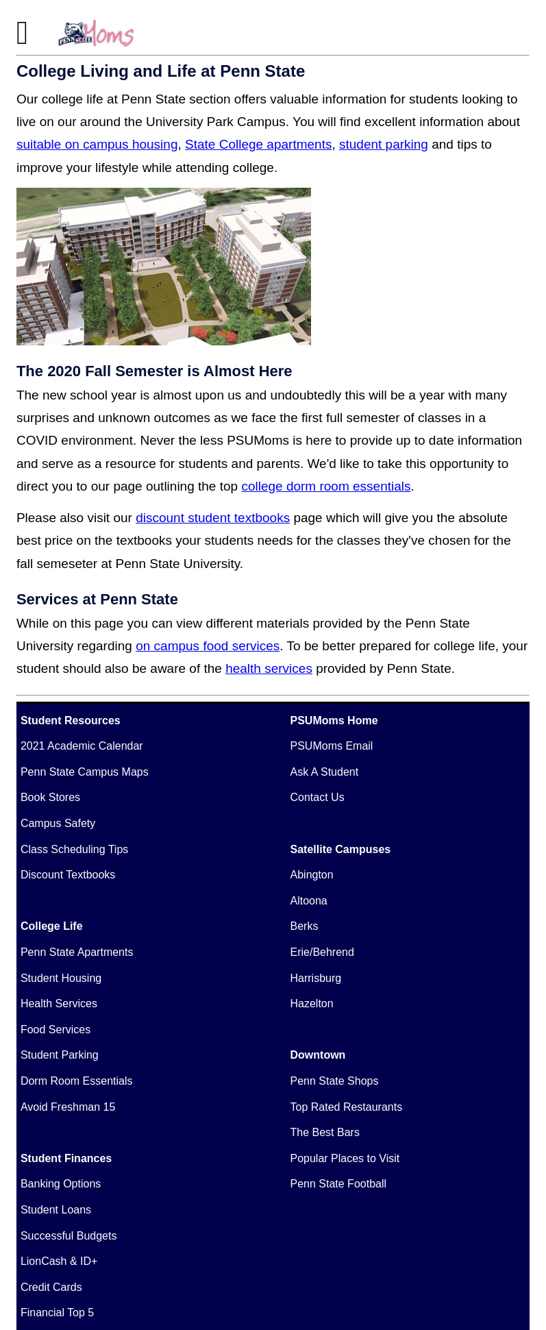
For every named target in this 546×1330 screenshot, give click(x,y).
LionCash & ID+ (59, 1261)
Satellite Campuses (340, 849)
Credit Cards (51, 1287)
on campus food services (208, 646)
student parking (383, 144)
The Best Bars (325, 1132)
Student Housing (61, 978)
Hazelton (312, 1003)
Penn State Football (338, 1184)
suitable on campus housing (97, 144)
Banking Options (61, 1184)
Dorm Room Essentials (77, 1081)
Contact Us (317, 797)
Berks (304, 926)
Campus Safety (58, 823)
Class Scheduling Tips (74, 849)
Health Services (59, 1003)
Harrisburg (316, 978)
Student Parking (60, 1055)
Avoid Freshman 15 (68, 1107)
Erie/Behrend (322, 952)
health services (268, 668)
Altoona (308, 901)
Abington (312, 874)
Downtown (318, 1055)
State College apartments (258, 144)
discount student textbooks (213, 517)
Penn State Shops (334, 1081)
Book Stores (50, 797)
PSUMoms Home (334, 720)
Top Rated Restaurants (346, 1107)
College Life (52, 926)
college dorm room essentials (325, 486)
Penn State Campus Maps (85, 772)
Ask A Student (324, 772)
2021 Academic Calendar (82, 746)
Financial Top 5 (57, 1312)
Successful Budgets (69, 1236)
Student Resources (71, 720)
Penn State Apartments (77, 952)
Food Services (55, 1029)
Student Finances (66, 1158)
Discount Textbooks (68, 874)
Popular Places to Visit (345, 1158)
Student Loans (56, 1210)
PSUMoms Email (331, 746)
